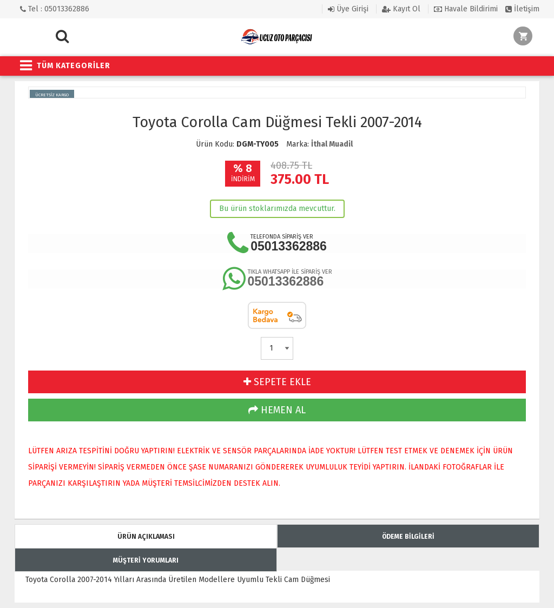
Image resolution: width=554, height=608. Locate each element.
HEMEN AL (277, 410)
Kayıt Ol (401, 9)
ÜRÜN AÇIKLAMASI (146, 536)
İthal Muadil (332, 144)
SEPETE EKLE (277, 382)
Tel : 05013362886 (54, 9)
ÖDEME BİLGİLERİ (408, 536)
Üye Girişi (348, 9)
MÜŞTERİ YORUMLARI (146, 560)
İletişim (522, 9)
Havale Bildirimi (466, 9)
